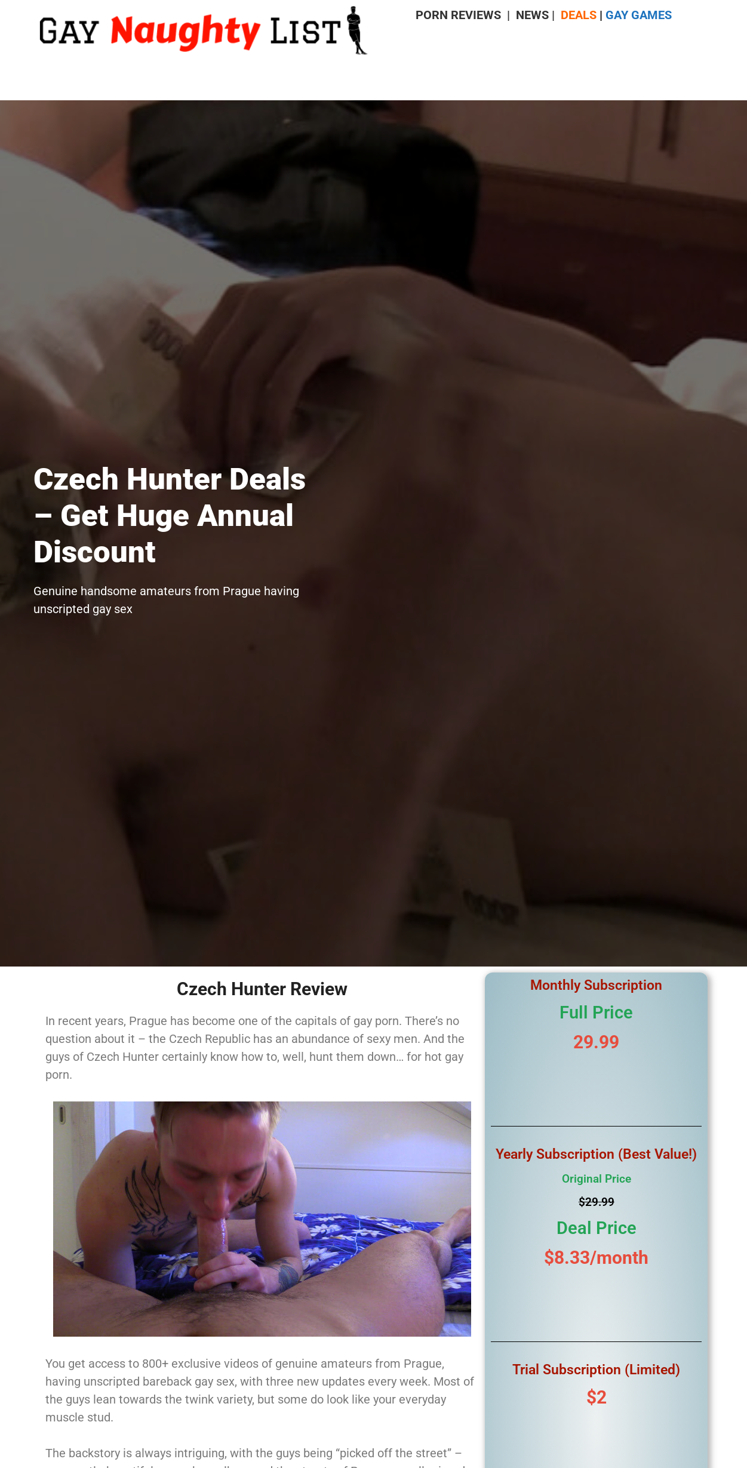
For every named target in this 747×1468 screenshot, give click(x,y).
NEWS (532, 15)
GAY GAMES (638, 15)
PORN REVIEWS (458, 15)
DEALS (579, 15)
